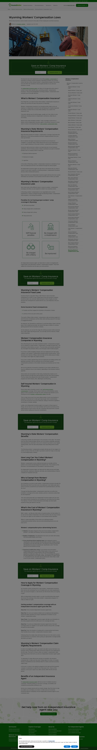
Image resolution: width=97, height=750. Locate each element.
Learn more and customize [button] (26, 746)
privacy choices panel (23, 743)
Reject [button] (67, 746)
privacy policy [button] (51, 741)
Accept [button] (74, 746)
